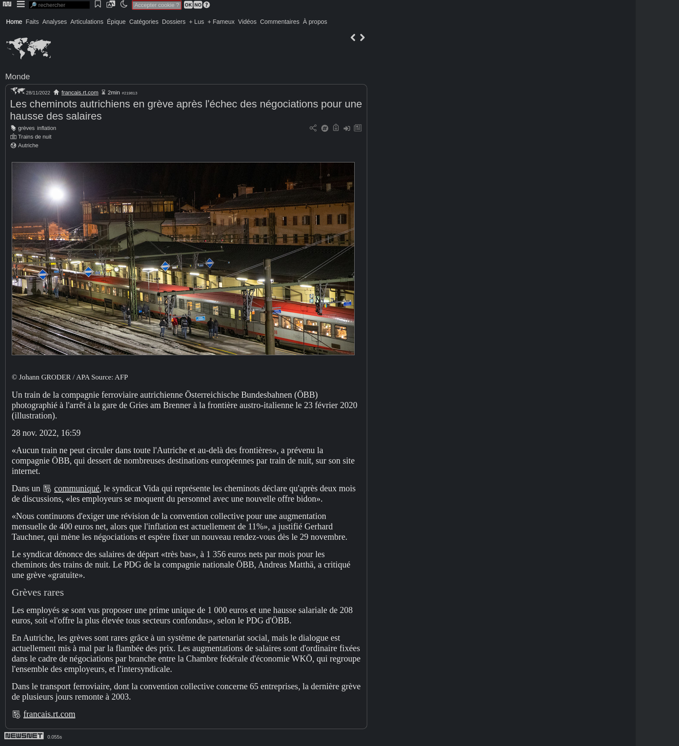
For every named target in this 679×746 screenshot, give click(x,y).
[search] (59, 5)
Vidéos (247, 21)
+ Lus (196, 21)
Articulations (87, 21)
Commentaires (279, 21)
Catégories (143, 21)
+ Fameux (221, 21)
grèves (26, 128)
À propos (315, 21)
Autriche (28, 145)
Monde (17, 76)
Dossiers (173, 21)
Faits (32, 21)
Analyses (54, 21)
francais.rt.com (79, 92)
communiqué (76, 488)
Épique (116, 21)
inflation (46, 128)
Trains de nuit (35, 136)
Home (14, 21)
